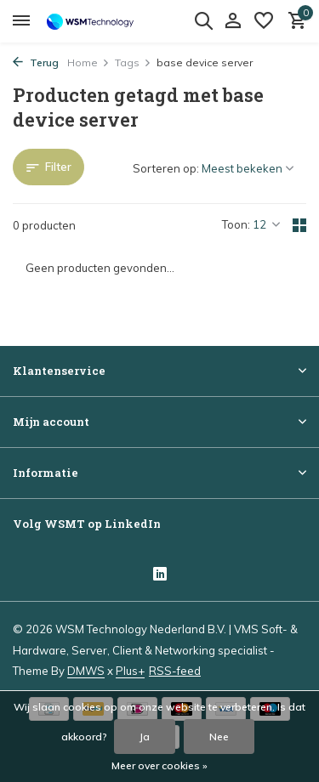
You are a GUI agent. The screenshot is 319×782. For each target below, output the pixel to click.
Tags (133, 62)
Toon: (236, 224)
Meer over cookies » (159, 765)
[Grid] (299, 225)
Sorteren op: (166, 168)
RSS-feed (175, 670)
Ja (145, 736)
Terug (36, 62)
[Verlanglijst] (263, 21)
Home (88, 62)
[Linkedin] (160, 575)
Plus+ (130, 670)
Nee (219, 736)
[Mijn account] (233, 21)
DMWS (86, 670)
